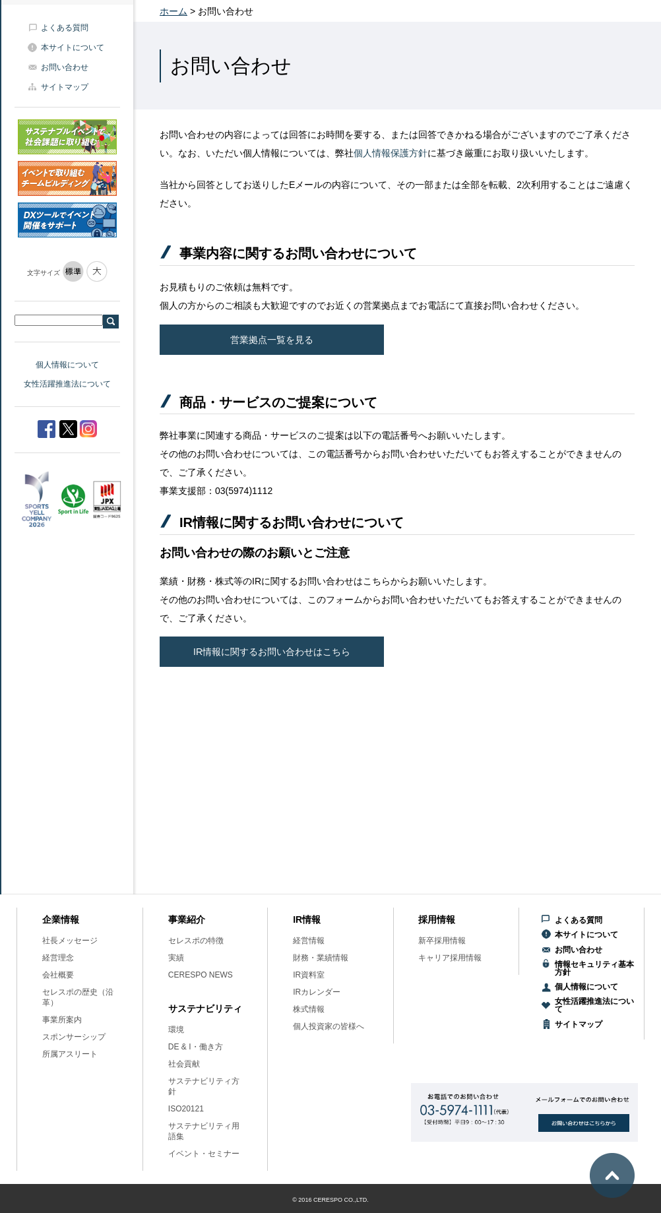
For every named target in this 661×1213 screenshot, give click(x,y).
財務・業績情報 (320, 957)
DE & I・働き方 (195, 1046)
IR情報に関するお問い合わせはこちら (271, 651)
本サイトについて (72, 47)
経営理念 (58, 957)
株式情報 (309, 1009)
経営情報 (309, 940)
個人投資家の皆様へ (328, 1026)
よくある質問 (64, 27)
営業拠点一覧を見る (271, 339)
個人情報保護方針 (390, 153)
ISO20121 (186, 1108)
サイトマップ (64, 87)
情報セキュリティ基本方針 (594, 968)
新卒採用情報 (442, 940)
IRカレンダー (316, 992)
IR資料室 (309, 975)
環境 (176, 1029)
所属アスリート (70, 1054)
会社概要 (58, 975)
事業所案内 (62, 1019)
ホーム (173, 11)
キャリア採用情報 (450, 957)
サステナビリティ (205, 1008)
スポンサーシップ (74, 1037)
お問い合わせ (64, 67)
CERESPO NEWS (200, 975)
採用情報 (436, 919)
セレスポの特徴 (196, 940)
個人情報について (67, 364)
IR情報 (307, 919)
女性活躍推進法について (67, 384)
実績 (176, 957)
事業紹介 (186, 919)
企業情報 (60, 919)
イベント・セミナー (203, 1153)
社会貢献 (184, 1064)
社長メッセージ (70, 940)
